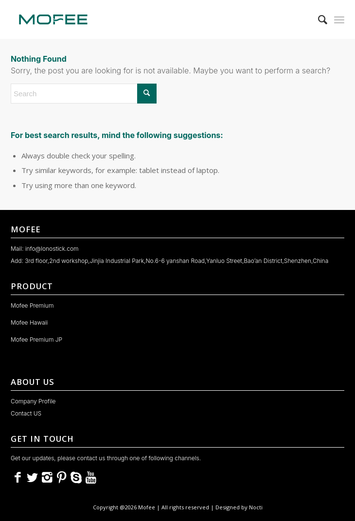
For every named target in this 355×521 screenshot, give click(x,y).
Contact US (26, 413)
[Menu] (339, 19)
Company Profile (33, 401)
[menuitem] (317, 19)
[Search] (317, 19)
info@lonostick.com (52, 248)
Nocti (256, 507)
